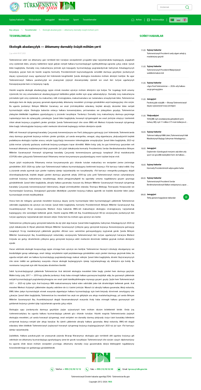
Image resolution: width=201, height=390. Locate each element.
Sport (76, 20)
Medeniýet (64, 20)
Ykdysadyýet (35, 20)
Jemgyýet (50, 20)
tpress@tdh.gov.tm (137, 369)
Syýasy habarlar (17, 20)
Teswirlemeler (89, 20)
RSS (110, 382)
